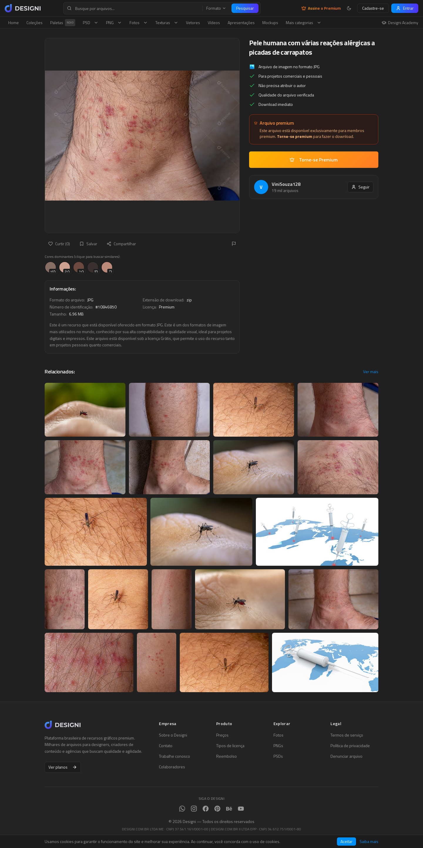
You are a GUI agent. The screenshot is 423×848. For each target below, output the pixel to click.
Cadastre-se (373, 8)
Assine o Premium (321, 8)
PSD (90, 22)
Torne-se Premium (314, 159)
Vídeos (214, 22)
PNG (114, 22)
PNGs (278, 746)
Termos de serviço (346, 735)
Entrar (405, 8)
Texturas (166, 22)
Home (13, 22)
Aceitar (346, 841)
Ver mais (370, 372)
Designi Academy (400, 23)
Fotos (139, 22)
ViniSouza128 (286, 184)
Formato (216, 8)
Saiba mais (369, 841)
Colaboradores (172, 767)
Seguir (360, 187)
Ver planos (62, 767)
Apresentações (241, 22)
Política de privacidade (350, 746)
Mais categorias (303, 22)
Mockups (270, 22)
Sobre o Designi (173, 735)
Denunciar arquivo (346, 756)
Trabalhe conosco (174, 756)
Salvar (88, 244)
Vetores (193, 22)
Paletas (62, 22)
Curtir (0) (59, 244)
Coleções (34, 22)
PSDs (278, 756)
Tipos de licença (230, 746)
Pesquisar (245, 8)
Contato (165, 746)
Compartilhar (121, 244)
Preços (222, 735)
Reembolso (226, 756)
